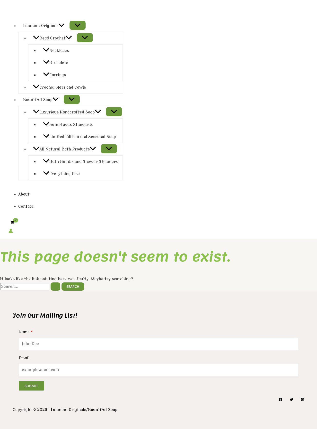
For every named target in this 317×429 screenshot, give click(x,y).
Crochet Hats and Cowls (59, 87)
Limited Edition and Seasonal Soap (79, 137)
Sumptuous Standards (68, 124)
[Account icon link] (11, 232)
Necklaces (56, 50)
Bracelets (55, 63)
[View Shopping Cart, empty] (13, 222)
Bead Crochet (52, 38)
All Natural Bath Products (64, 149)
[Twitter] (291, 400)
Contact (26, 206)
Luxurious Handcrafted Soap (67, 112)
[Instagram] (302, 400)
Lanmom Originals (44, 26)
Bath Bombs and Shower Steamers (80, 161)
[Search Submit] (55, 286)
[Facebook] (280, 400)
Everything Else (61, 174)
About (24, 194)
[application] (61, 26)
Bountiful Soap (41, 100)
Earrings (54, 75)
